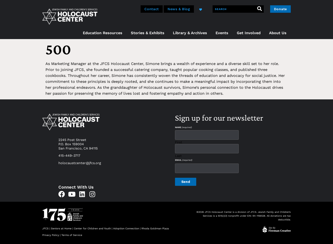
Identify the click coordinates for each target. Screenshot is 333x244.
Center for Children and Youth (92, 228)
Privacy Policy (50, 235)
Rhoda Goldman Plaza (155, 228)
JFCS (45, 228)
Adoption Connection (126, 228)
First (178, 142)
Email (183, 160)
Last (178, 156)
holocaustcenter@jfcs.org (79, 163)
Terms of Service (71, 235)
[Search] (259, 9)
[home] (69, 16)
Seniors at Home (61, 228)
